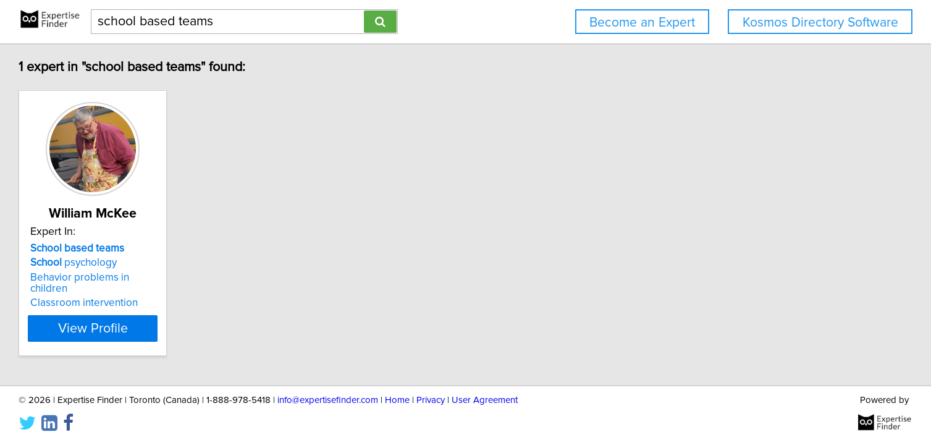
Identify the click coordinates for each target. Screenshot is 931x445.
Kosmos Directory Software (820, 22)
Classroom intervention (160, 291)
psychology (150, 262)
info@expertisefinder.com (327, 400)
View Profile (184, 317)
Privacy (430, 400)
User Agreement (485, 400)
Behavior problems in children (176, 277)
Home (397, 400)
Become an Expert (642, 22)
